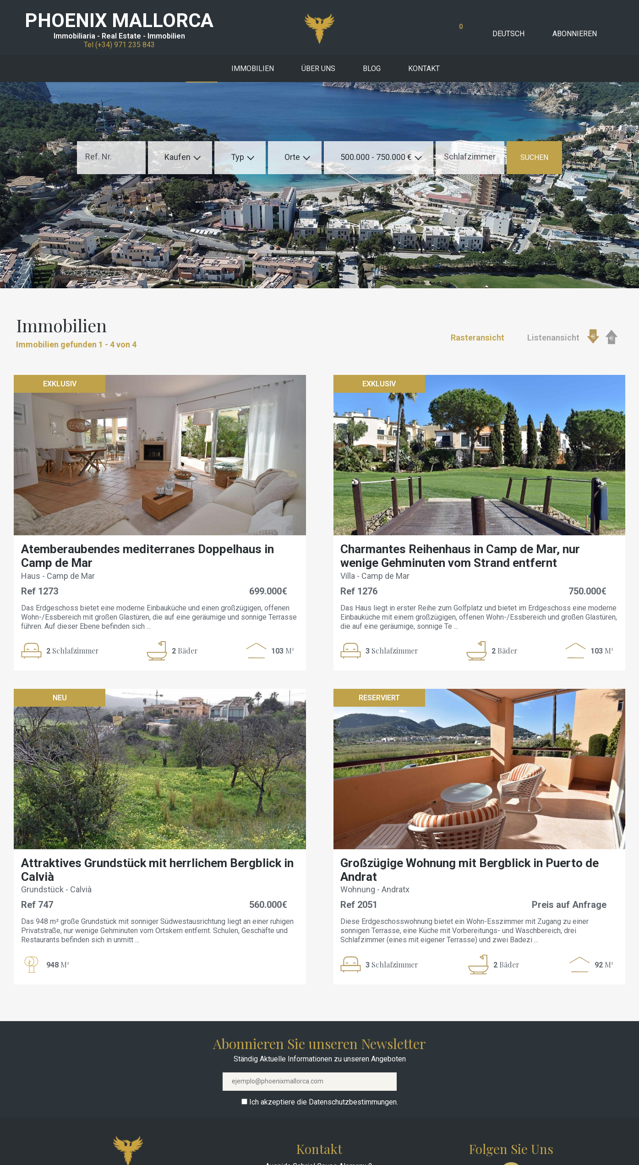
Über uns (318, 68)
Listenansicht (553, 337)
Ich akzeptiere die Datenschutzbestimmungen (323, 1102)
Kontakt (424, 68)
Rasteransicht (477, 337)
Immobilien (252, 68)
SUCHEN (534, 157)
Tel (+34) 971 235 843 (119, 44)
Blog (372, 68)
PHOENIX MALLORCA (119, 20)
